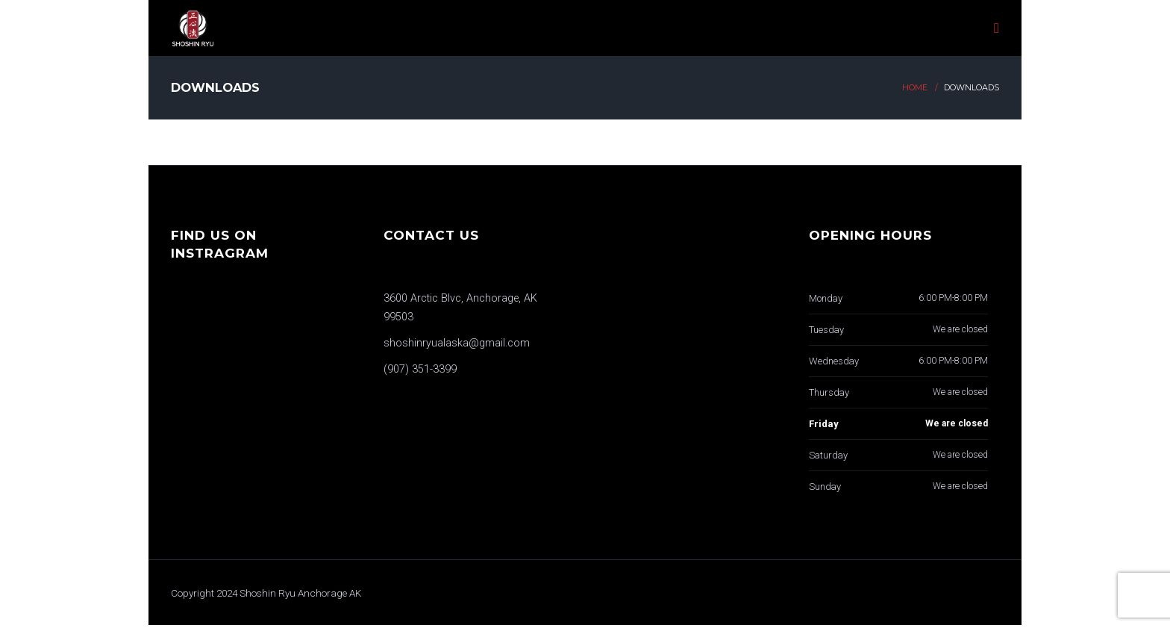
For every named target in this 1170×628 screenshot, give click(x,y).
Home (914, 88)
